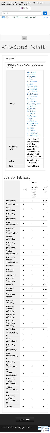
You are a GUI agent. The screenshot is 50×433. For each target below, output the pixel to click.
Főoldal (3, 3)
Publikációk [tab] (10, 59)
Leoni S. (32, 104)
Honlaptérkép (25, 419)
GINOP (15, 4)
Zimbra (10, 3)
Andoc (28, 3)
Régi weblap (23, 4)
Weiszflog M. (35, 136)
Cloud (17, 3)
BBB (22, 3)
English (25, 8)
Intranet (40, 3)
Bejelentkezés (6, 4)
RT (34, 3)
